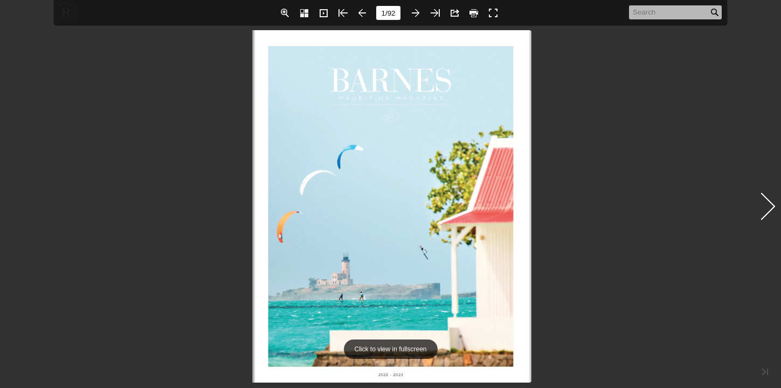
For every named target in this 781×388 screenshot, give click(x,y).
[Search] (670, 11)
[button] (285, 13)
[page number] (388, 13)
